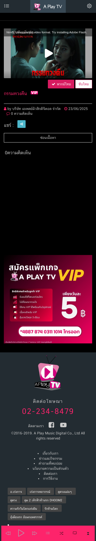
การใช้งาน (50, 478)
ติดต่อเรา (50, 474)
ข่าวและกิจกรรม (50, 458)
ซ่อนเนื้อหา (48, 138)
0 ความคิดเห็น (19, 113)
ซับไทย (84, 84)
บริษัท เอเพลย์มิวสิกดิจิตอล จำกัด (36, 109)
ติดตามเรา (36, 426)
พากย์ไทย (61, 84)
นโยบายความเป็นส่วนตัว (51, 468)
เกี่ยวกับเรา (50, 453)
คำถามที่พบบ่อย (50, 463)
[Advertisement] (48, 207)
